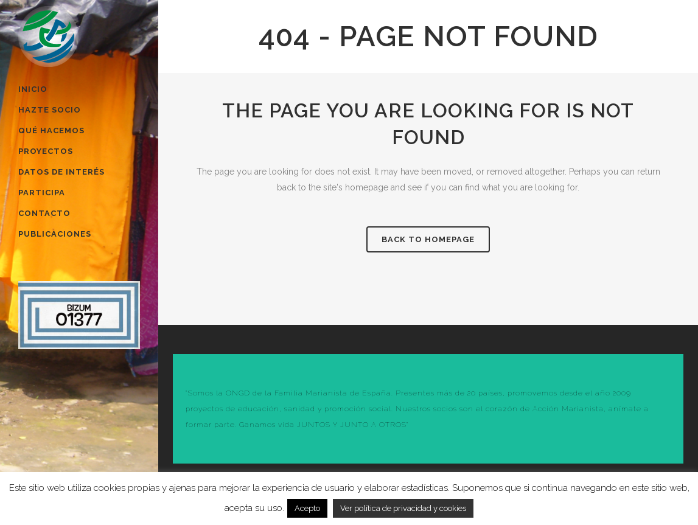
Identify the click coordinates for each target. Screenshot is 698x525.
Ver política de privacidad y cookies (403, 508)
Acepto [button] (307, 508)
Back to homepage (428, 239)
